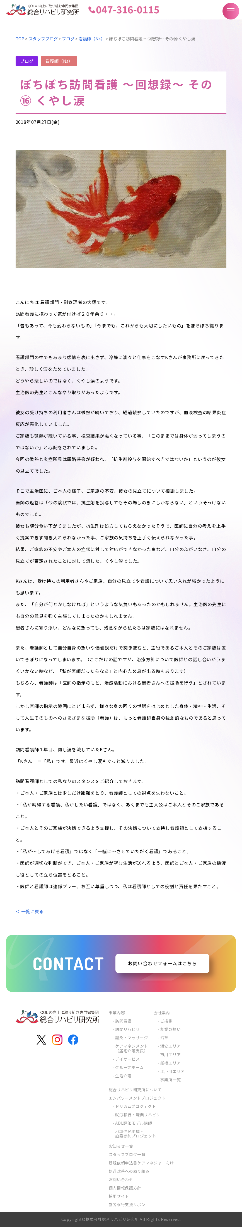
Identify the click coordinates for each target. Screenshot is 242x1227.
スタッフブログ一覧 (127, 1154)
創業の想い (170, 1029)
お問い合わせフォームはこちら (162, 963)
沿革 (164, 1037)
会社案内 (162, 1012)
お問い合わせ (121, 1179)
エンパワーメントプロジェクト (137, 1098)
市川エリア (170, 1054)
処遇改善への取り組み (129, 1171)
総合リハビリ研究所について (135, 1089)
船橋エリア (170, 1063)
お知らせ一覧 (121, 1146)
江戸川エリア (172, 1071)
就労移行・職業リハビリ (137, 1114)
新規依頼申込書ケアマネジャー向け (141, 1163)
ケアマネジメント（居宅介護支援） (131, 1048)
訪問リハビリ (127, 1029)
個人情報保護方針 (125, 1188)
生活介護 (123, 1075)
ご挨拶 (166, 1021)
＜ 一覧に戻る (29, 911)
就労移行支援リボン (127, 1204)
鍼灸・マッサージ (131, 1037)
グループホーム (129, 1067)
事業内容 (117, 1012)
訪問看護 (123, 1021)
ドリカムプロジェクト (135, 1106)
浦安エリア (170, 1046)
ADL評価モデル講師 (133, 1123)
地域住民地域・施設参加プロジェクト (135, 1134)
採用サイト (119, 1196)
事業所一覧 (170, 1079)
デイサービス (127, 1059)
